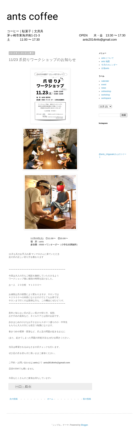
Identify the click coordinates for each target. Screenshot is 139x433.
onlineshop (106, 91)
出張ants (105, 68)
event (103, 84)
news (103, 88)
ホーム (50, 399)
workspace (106, 98)
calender (105, 81)
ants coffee (32, 16)
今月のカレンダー (109, 65)
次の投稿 (14, 399)
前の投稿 (87, 399)
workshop (105, 95)
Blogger (84, 425)
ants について (107, 58)
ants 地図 (105, 61)
